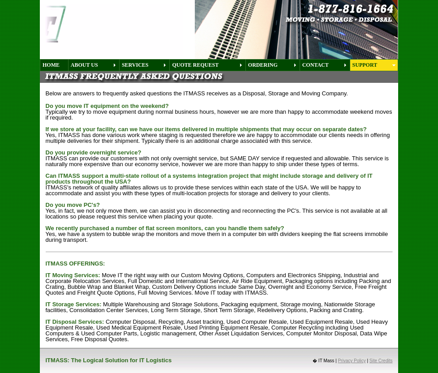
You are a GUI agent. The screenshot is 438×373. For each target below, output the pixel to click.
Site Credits (381, 360)
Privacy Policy (351, 360)
